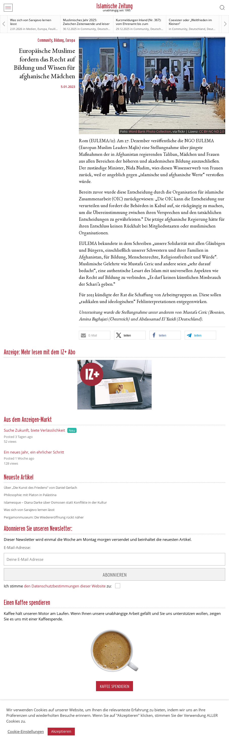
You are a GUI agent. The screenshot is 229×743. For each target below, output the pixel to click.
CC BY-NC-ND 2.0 (211, 131)
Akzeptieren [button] (61, 731)
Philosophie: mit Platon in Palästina (30, 495)
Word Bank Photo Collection (150, 131)
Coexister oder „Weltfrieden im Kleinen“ (190, 22)
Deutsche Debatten (109, 29)
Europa (42, 29)
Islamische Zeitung (114, 6)
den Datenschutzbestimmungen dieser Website (65, 585)
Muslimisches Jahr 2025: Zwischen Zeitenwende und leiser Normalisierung (86, 24)
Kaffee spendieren (114, 686)
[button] (94, 335)
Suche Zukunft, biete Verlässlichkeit (34, 430)
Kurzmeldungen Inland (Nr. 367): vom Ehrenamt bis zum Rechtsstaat (138, 24)
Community (88, 29)
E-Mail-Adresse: (17, 547)
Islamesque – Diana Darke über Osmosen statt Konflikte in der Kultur (55, 502)
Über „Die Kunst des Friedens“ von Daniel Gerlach (40, 487)
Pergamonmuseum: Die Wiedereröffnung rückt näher (44, 517)
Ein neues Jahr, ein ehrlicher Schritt (34, 452)
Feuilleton (54, 29)
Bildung (59, 40)
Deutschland (158, 29)
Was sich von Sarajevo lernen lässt (30, 22)
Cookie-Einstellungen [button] (26, 731)
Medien (31, 29)
